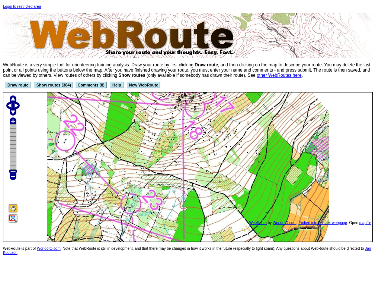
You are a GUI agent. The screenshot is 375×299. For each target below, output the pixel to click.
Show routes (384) (53, 85)
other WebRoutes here (279, 75)
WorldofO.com (285, 223)
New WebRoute (143, 85)
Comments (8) (91, 85)
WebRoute (258, 223)
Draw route (17, 85)
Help (116, 85)
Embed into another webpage (322, 223)
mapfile (365, 223)
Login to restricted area (22, 6)
